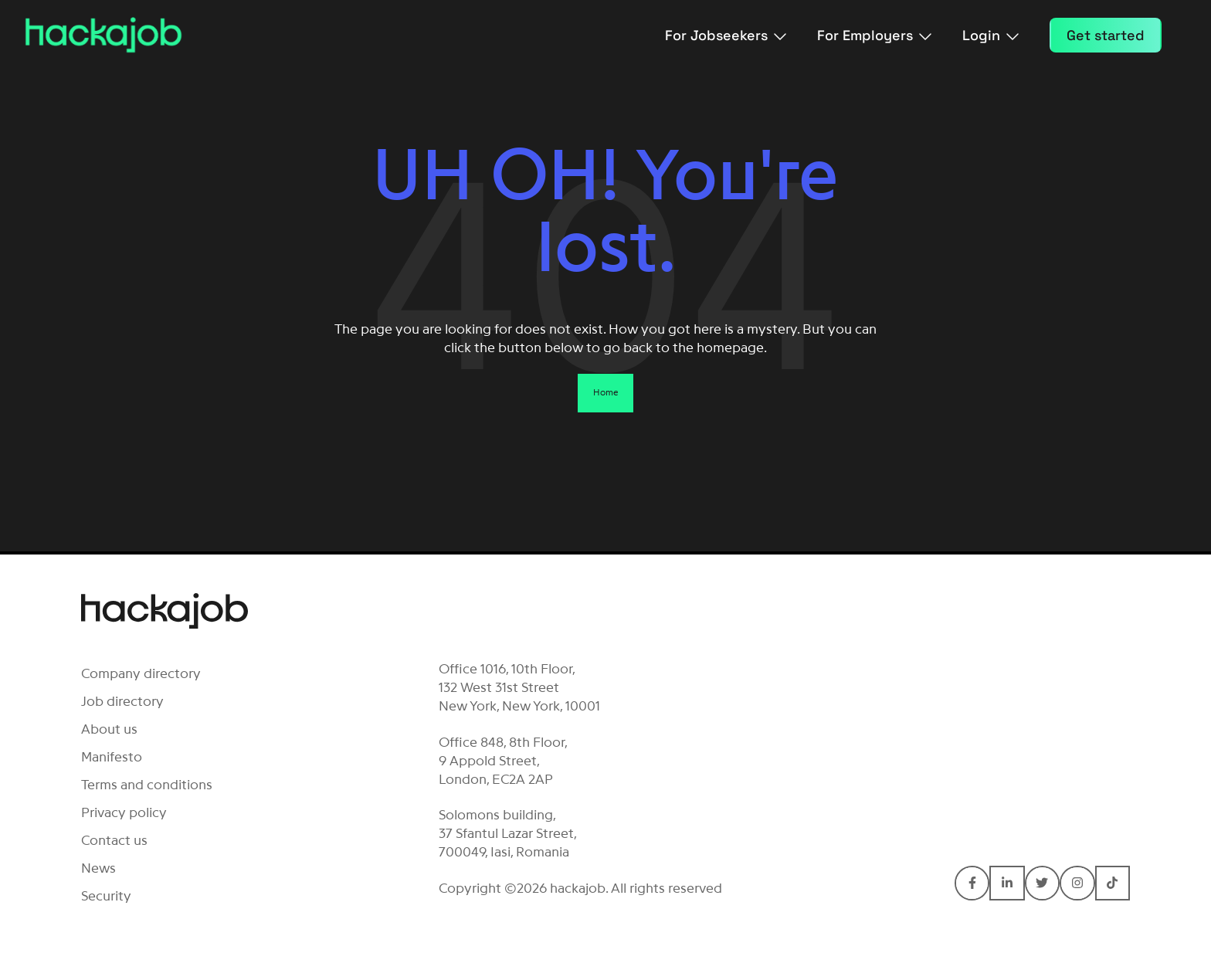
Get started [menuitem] (1106, 35)
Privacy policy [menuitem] (124, 812)
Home (605, 392)
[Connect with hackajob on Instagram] (1077, 883)
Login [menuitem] (990, 35)
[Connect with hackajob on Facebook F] (972, 883)
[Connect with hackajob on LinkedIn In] (1006, 883)
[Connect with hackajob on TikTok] (1112, 883)
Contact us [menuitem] (114, 840)
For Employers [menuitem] (874, 35)
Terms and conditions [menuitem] (146, 784)
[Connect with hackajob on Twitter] (1042, 883)
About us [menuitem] (109, 729)
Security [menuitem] (106, 895)
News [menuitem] (98, 868)
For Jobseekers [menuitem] (725, 35)
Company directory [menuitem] (141, 673)
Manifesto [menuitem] (111, 756)
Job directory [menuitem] (122, 701)
